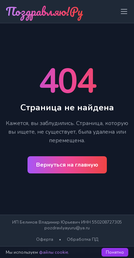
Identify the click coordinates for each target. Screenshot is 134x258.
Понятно (115, 252)
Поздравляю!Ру (44, 11)
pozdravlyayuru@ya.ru (67, 228)
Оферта (44, 239)
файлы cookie (53, 252)
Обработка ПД (82, 239)
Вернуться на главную (67, 165)
